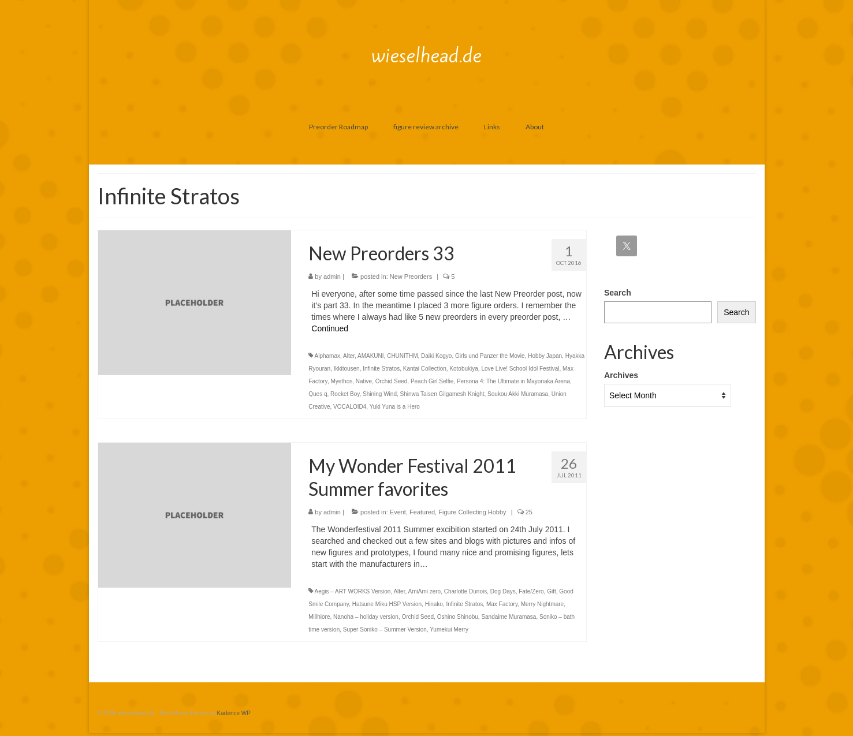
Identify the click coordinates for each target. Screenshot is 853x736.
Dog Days (503, 591)
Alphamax (327, 356)
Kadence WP (234, 713)
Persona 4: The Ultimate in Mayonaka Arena (513, 381)
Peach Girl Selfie (432, 381)
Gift (551, 591)
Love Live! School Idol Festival (520, 368)
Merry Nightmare (542, 604)
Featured (422, 512)
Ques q (317, 394)
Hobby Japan (545, 356)
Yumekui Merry (449, 629)
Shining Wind (380, 394)
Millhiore (319, 617)
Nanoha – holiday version (365, 617)
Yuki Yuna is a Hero (395, 407)
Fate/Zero (531, 591)
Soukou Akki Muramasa (517, 394)
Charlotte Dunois (465, 591)
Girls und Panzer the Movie (490, 356)
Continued (329, 328)
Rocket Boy (344, 394)
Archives (621, 375)
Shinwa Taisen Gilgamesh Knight (442, 394)
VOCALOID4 (349, 407)
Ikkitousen (347, 368)
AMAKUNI (370, 356)
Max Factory (501, 604)
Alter (349, 356)
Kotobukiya (463, 368)
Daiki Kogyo (436, 356)
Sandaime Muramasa (508, 617)
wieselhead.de (426, 55)
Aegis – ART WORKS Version (353, 591)
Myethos (341, 381)
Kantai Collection (424, 368)
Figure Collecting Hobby (472, 512)
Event (398, 512)
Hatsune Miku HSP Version (387, 604)
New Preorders (411, 276)
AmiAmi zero (424, 591)
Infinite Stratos (381, 368)
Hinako (434, 604)
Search (617, 292)
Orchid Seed (391, 381)
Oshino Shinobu (457, 617)
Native (364, 381)
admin (332, 276)
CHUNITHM (402, 356)
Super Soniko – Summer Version (385, 629)
